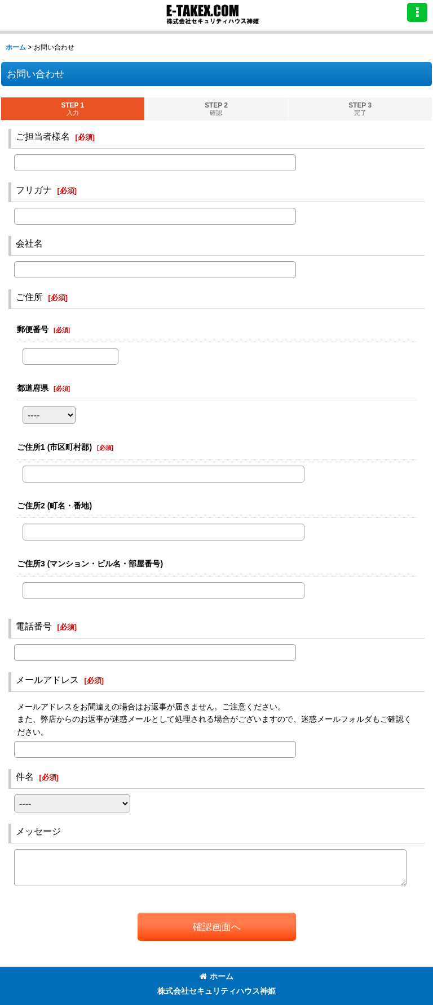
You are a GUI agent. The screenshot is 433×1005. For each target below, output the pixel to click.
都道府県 (32, 387)
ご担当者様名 (43, 136)
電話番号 (34, 626)
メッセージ (38, 831)
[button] (417, 12)
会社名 (29, 243)
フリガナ (34, 190)
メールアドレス (47, 680)
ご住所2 (54, 505)
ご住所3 (90, 563)
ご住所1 (54, 447)
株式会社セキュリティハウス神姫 (216, 990)
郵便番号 (32, 329)
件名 (25, 776)
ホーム (216, 976)
